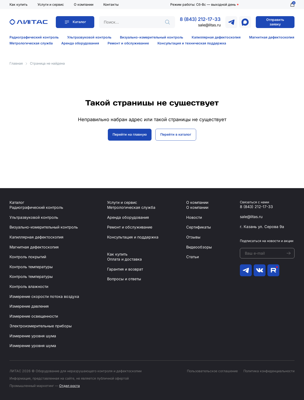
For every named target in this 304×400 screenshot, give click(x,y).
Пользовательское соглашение (212, 371)
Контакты (111, 4)
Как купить (19, 4)
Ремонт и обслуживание (128, 43)
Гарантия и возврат (125, 269)
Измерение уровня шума (33, 335)
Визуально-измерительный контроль (151, 37)
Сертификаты (198, 227)
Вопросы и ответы (124, 278)
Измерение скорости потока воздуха (44, 296)
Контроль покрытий (28, 256)
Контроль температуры (31, 266)
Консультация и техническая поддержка (191, 43)
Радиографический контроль (34, 37)
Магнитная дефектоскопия (271, 37)
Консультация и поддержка (132, 237)
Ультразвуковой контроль (89, 37)
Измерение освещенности (34, 316)
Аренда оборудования (80, 43)
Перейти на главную (130, 134)
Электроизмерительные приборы (41, 326)
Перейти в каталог (175, 134)
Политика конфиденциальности (268, 371)
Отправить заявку (275, 22)
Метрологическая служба (31, 43)
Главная (16, 63)
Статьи (192, 256)
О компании (83, 4)
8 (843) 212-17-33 (200, 19)
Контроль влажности (29, 286)
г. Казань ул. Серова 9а (262, 226)
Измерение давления (29, 306)
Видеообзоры (199, 247)
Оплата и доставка (124, 259)
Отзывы (193, 237)
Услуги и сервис (51, 4)
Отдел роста (69, 386)
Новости (194, 217)
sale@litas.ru (209, 25)
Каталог (79, 22)
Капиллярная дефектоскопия (216, 37)
